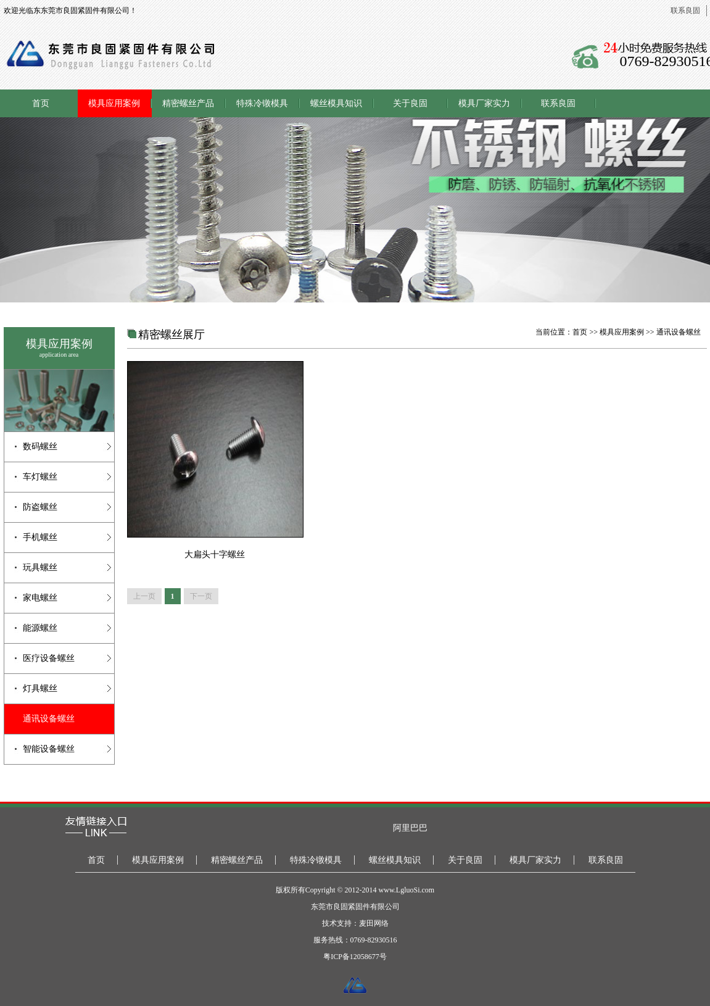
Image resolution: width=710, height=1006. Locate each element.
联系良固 (685, 10)
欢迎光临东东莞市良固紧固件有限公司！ (70, 10)
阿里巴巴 (410, 828)
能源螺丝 (40, 628)
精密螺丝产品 (188, 103)
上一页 (144, 596)
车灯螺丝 (40, 476)
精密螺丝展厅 (171, 334)
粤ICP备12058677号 (355, 956)
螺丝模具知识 (336, 103)
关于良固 (410, 103)
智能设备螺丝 (49, 749)
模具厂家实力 (484, 103)
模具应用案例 (114, 103)
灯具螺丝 (40, 688)
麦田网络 (374, 923)
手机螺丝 (40, 537)
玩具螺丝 (40, 567)
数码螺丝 (40, 446)
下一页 (201, 596)
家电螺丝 (40, 597)
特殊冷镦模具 (262, 103)
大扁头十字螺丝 (214, 554)
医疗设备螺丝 (49, 658)
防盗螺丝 (40, 507)
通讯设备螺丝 (49, 718)
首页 (40, 103)
